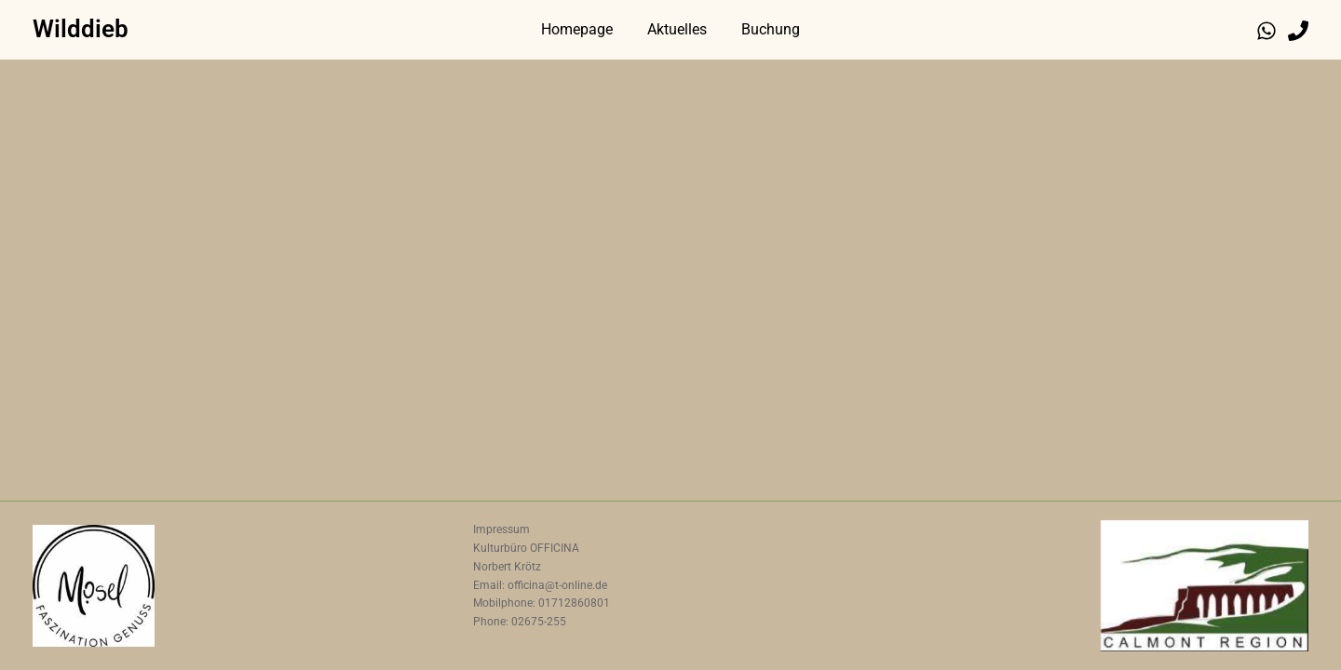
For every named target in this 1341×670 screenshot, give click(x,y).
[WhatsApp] (1266, 30)
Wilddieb (81, 29)
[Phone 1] (1298, 30)
